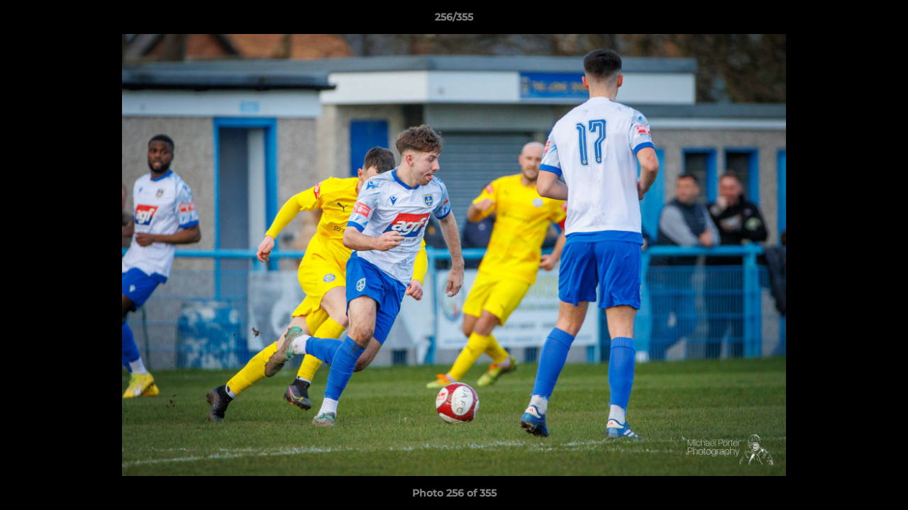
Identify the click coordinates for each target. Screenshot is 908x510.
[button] (882, 20)
